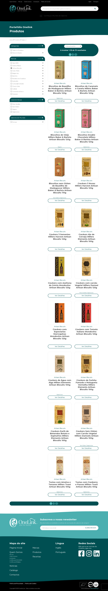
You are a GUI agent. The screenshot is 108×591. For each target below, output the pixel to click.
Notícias (13, 566)
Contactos (14, 575)
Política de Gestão (45, 1)
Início (11, 40)
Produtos (17, 40)
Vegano (60, 147)
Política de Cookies (30, 583)
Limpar (40, 46)
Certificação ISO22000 (16, 560)
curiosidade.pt (94, 588)
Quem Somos (13, 1)
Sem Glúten (56, 198)
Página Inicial (16, 548)
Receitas (37, 556)
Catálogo (14, 570)
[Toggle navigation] (54, 16)
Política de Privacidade (16, 583)
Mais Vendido (82, 292)
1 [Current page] (70, 55)
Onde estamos (28, 1)
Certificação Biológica (15, 562)
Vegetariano (60, 98)
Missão (20, 1)
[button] (60, 101)
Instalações (36, 1)
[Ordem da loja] (73, 46)
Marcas (36, 548)
